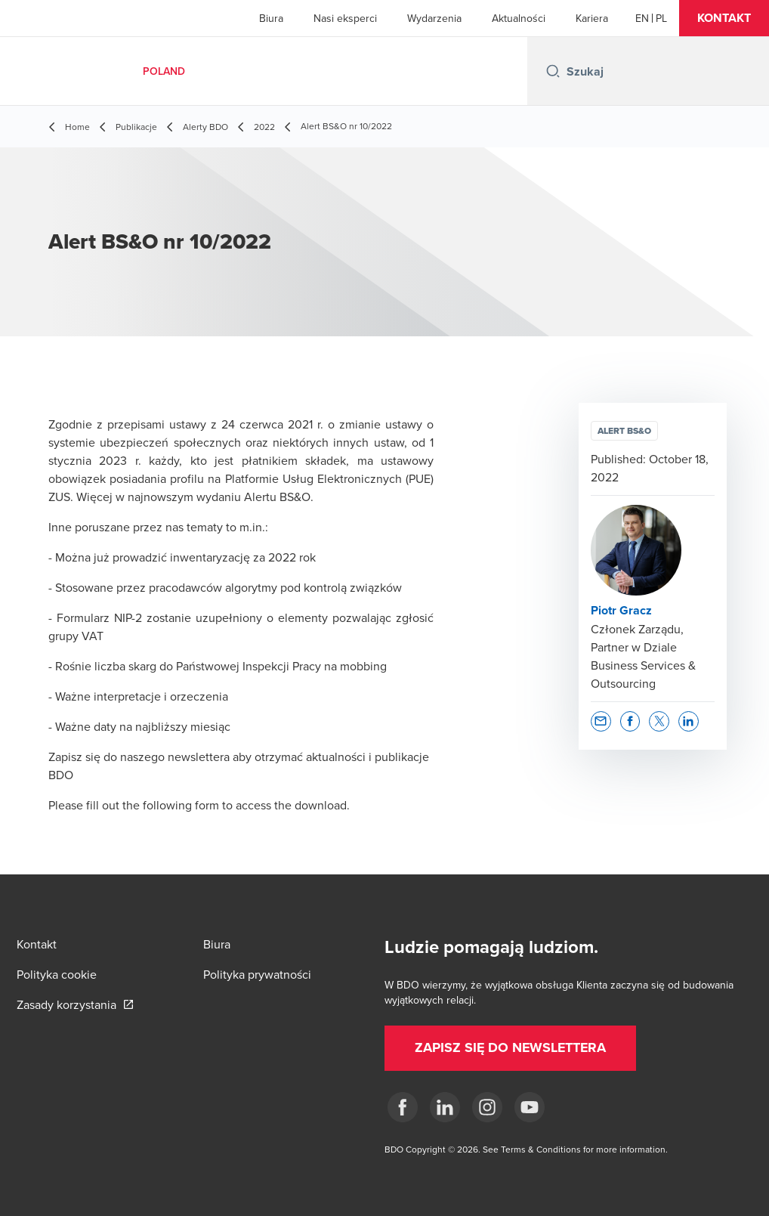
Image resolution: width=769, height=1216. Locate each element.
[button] (724, 18)
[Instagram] (487, 1107)
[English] (642, 18)
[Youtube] (529, 1107)
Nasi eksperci (345, 18)
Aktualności (518, 18)
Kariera (592, 18)
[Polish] (661, 18)
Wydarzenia (434, 18)
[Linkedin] (445, 1107)
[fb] (402, 1107)
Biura (271, 18)
